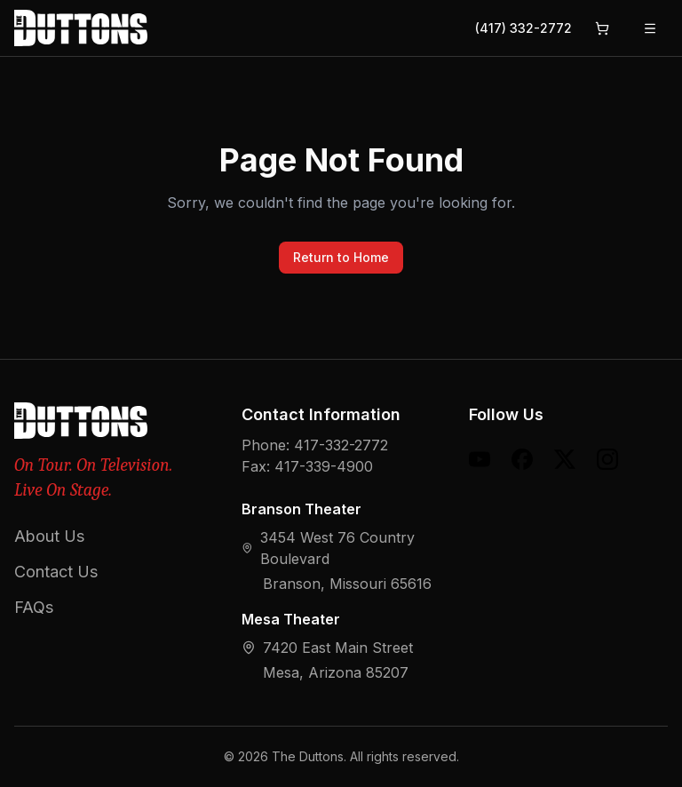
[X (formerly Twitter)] (564, 459)
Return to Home (341, 257)
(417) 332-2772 (523, 28)
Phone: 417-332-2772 (315, 445)
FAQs (33, 607)
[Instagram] (607, 459)
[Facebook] (522, 459)
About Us (49, 536)
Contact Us (56, 571)
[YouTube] (479, 459)
